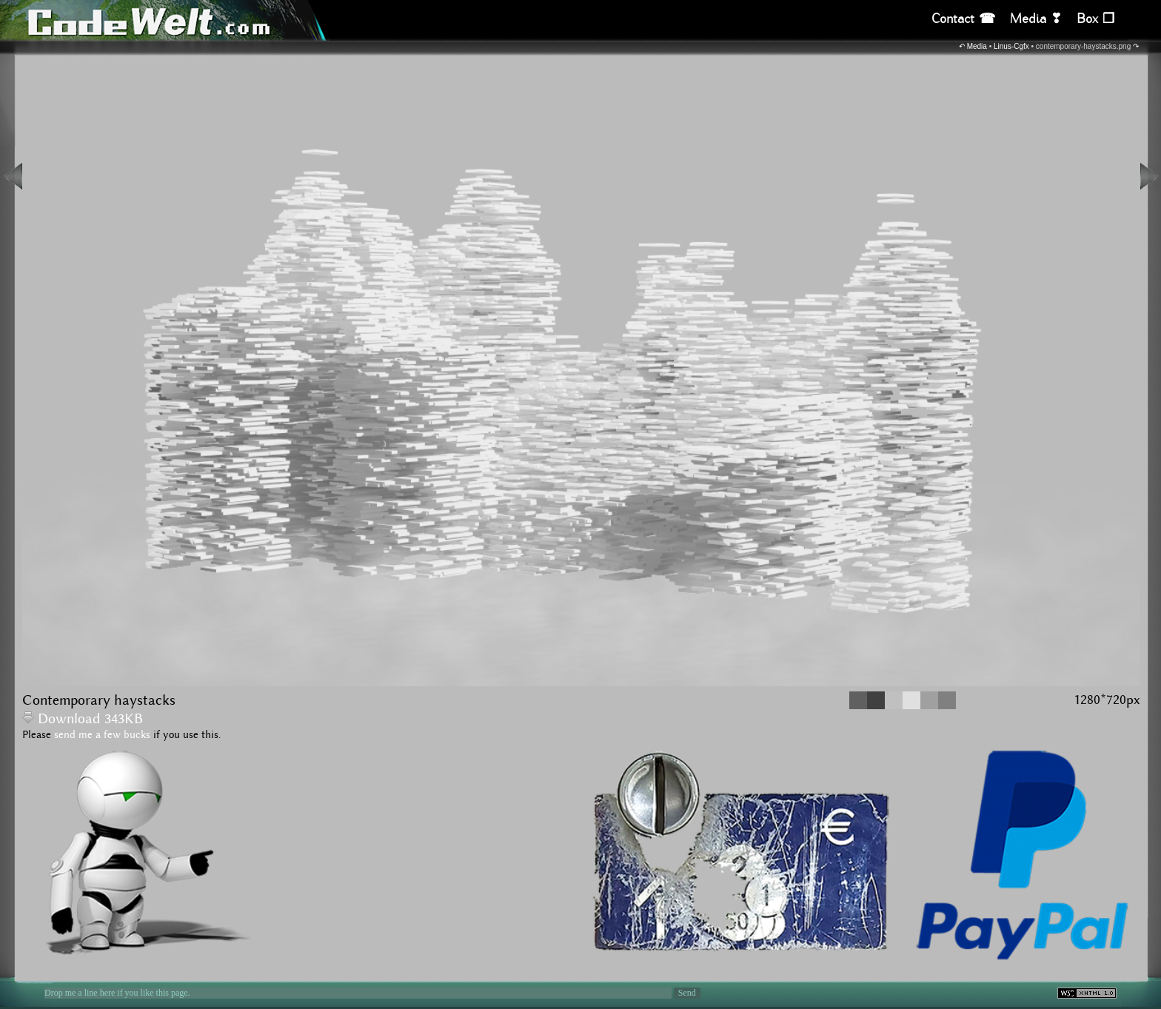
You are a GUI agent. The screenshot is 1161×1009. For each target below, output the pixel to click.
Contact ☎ (963, 19)
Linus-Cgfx (1011, 46)
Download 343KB (82, 719)
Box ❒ (1095, 19)
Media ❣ (1036, 19)
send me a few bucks (102, 735)
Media (977, 46)
